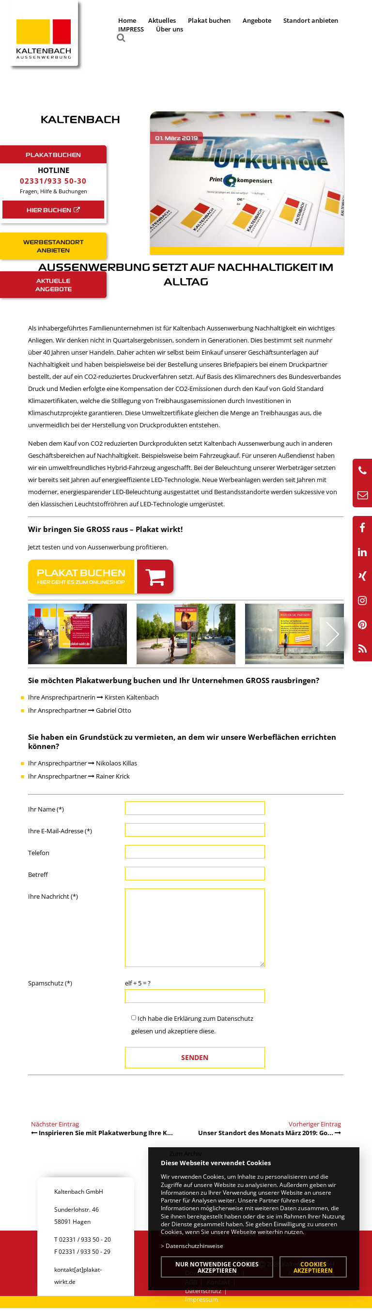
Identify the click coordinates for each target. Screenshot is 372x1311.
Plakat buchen (209, 20)
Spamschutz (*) (50, 983)
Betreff (38, 874)
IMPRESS (131, 29)
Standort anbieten (310, 20)
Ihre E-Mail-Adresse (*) (60, 831)
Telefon (38, 852)
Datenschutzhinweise (194, 1245)
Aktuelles (162, 20)
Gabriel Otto (109, 710)
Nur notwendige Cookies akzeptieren (217, 1267)
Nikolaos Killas (112, 763)
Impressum (201, 1299)
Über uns (169, 29)
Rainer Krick (109, 776)
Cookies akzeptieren (313, 1267)
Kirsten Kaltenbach (128, 697)
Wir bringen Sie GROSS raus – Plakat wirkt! (105, 529)
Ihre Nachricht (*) (53, 896)
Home (127, 20)
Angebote (257, 20)
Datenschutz (235, 1018)
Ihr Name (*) (46, 809)
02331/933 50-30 (53, 181)
